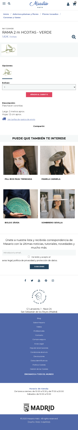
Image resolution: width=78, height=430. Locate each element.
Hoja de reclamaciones (39, 348)
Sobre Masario (39, 322)
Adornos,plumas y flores (25, 14)
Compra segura (39, 339)
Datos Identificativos (39, 360)
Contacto (39, 335)
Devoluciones (39, 356)
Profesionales (39, 331)
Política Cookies (39, 365)
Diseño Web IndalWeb (39, 422)
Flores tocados (50, 14)
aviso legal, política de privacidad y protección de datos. (29, 260)
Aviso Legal (39, 344)
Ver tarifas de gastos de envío (18, 119)
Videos (39, 327)
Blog (39, 318)
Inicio (6, 14)
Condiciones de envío (39, 352)
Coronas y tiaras (12, 17)
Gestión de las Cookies (39, 369)
